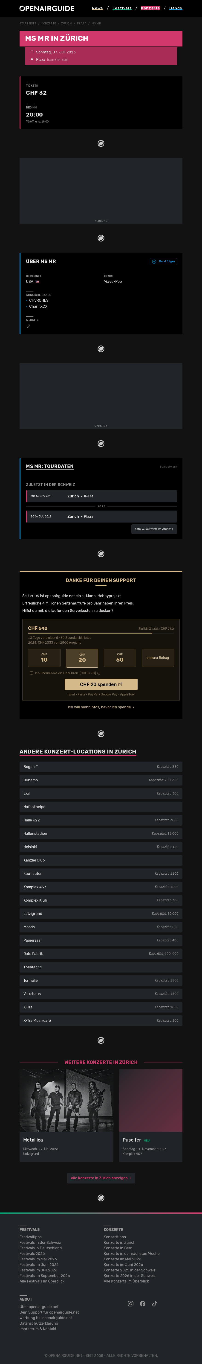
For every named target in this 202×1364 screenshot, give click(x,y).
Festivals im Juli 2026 (38, 1269)
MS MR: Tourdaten (50, 466)
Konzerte (48, 23)
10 (44, 657)
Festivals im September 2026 (45, 1275)
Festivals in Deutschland (41, 1247)
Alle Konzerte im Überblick (126, 1280)
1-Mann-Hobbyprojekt (101, 595)
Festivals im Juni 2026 (39, 1264)
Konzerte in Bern (118, 1247)
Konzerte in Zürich (120, 1241)
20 (82, 657)
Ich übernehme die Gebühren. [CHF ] (65, 672)
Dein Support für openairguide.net (49, 1311)
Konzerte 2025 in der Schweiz (130, 1269)
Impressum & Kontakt (38, 1328)
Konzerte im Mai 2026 (122, 1258)
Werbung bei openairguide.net (46, 1317)
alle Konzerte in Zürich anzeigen (99, 1177)
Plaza (82, 23)
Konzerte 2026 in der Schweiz (130, 1275)
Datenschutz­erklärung (39, 1322)
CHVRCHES (39, 300)
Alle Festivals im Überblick (42, 1280)
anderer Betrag (158, 658)
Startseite (28, 23)
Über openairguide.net (39, 1306)
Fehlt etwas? (168, 466)
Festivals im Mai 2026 (38, 1258)
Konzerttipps (115, 1236)
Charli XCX (38, 306)
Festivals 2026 (32, 1252)
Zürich (66, 23)
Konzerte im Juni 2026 (123, 1264)
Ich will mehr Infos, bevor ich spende (99, 706)
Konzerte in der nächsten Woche (132, 1252)
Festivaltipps (31, 1236)
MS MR (96, 23)
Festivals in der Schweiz (40, 1241)
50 (120, 657)
